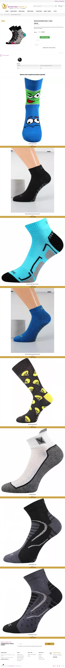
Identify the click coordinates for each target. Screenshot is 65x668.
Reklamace (40, 654)
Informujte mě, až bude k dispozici (49, 47)
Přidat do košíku (44, 37)
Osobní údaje (19, 660)
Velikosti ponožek (19, 654)
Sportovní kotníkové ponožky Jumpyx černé (32, 213)
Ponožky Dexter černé (32, 564)
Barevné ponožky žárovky (32, 424)
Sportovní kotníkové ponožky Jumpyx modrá (32, 354)
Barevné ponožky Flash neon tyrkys (32, 284)
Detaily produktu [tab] (5, 55)
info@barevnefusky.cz (5, 659)
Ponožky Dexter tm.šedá (32, 634)
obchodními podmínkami (27, 646)
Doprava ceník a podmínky (32, 654)
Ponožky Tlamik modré (32, 143)
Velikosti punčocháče (20, 657)
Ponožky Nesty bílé (32, 494)
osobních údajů (39, 646)
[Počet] (38, 37)
